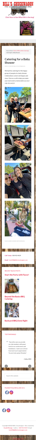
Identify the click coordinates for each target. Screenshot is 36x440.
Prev (6, 366)
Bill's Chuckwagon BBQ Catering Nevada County (18, 9)
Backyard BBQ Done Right (16, 321)
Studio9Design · (8, 428)
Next (29, 366)
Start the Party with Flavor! (17, 275)
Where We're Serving (18, 241)
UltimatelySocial (18, 439)
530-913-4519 (23, 428)
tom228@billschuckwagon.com (18, 260)
